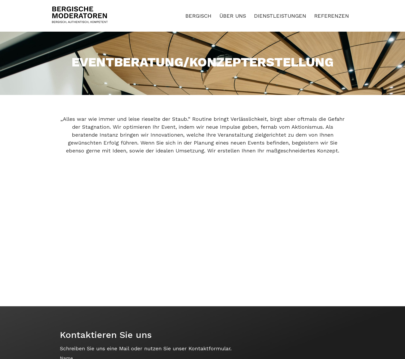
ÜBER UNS (232, 16)
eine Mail (118, 348)
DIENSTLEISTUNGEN (280, 16)
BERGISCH (198, 16)
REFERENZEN (331, 16)
